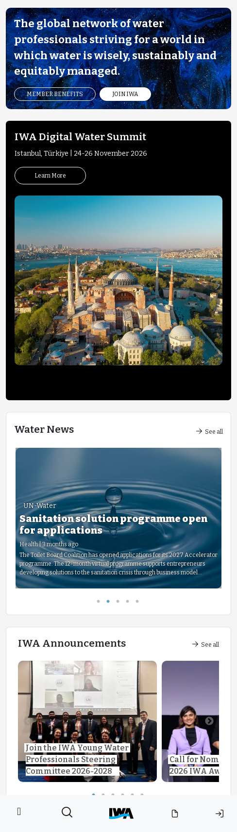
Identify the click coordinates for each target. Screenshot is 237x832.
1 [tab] (101, 603)
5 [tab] (140, 603)
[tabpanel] (118, 518)
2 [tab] (111, 603)
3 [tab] (121, 603)
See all (209, 431)
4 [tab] (130, 603)
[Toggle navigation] (19, 813)
